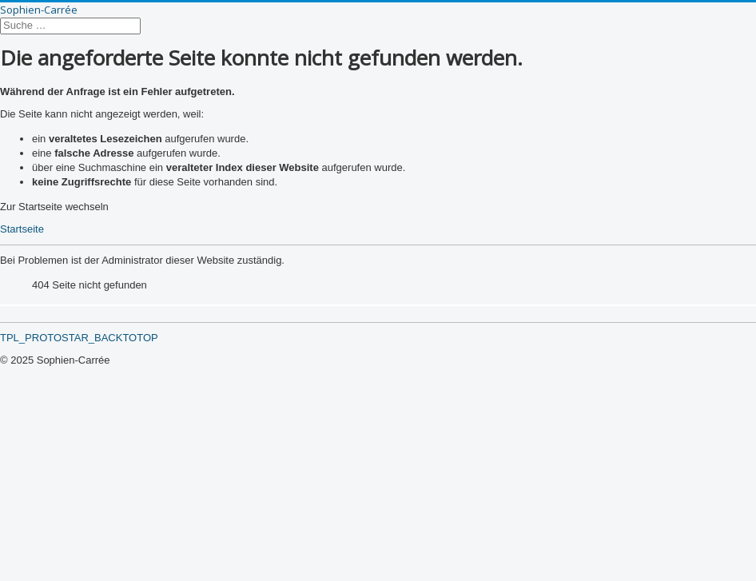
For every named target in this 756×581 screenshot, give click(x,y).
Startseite (22, 229)
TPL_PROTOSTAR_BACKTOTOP (79, 338)
